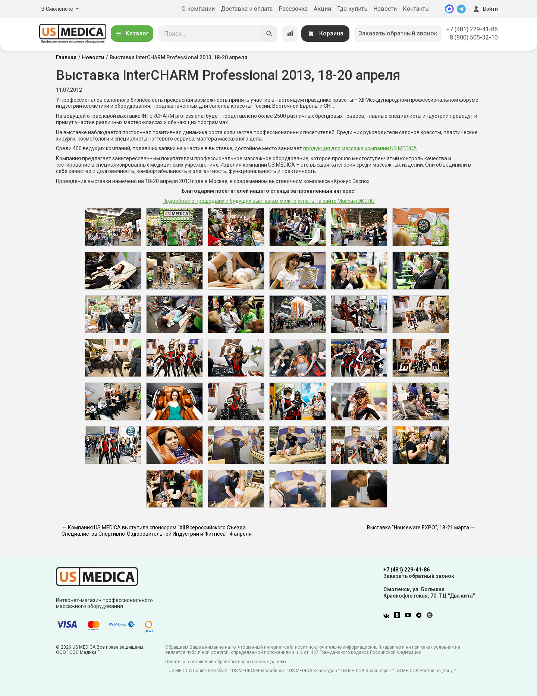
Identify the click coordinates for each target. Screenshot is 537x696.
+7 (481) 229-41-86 (472, 29)
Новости (385, 8)
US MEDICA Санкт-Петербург (198, 670)
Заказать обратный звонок (397, 33)
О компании (198, 8)
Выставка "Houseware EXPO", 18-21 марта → (421, 527)
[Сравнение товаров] (290, 33)
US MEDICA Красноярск (366, 670)
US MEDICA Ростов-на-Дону (424, 670)
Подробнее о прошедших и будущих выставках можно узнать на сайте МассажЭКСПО (269, 201)
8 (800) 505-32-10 (474, 37)
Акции (322, 8)
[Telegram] (461, 8)
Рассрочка (293, 8)
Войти (485, 8)
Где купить (352, 8)
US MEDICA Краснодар (313, 670)
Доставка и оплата (247, 8)
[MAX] (449, 8)
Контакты (416, 8)
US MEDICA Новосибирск (258, 670)
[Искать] (269, 33)
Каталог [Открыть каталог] (132, 33)
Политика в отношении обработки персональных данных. (226, 661)
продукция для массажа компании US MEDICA (360, 148)
